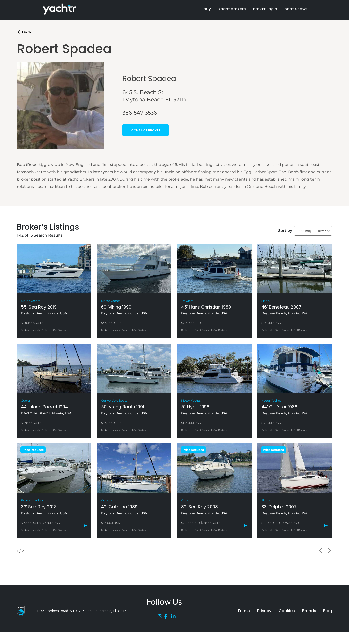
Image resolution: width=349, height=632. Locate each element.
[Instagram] (161, 617)
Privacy (264, 611)
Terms (244, 611)
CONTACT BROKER (145, 130)
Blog (327, 611)
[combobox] (313, 231)
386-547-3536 (139, 112)
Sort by (285, 230)
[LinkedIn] (174, 617)
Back (24, 32)
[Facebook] (167, 617)
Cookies (287, 611)
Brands (309, 611)
